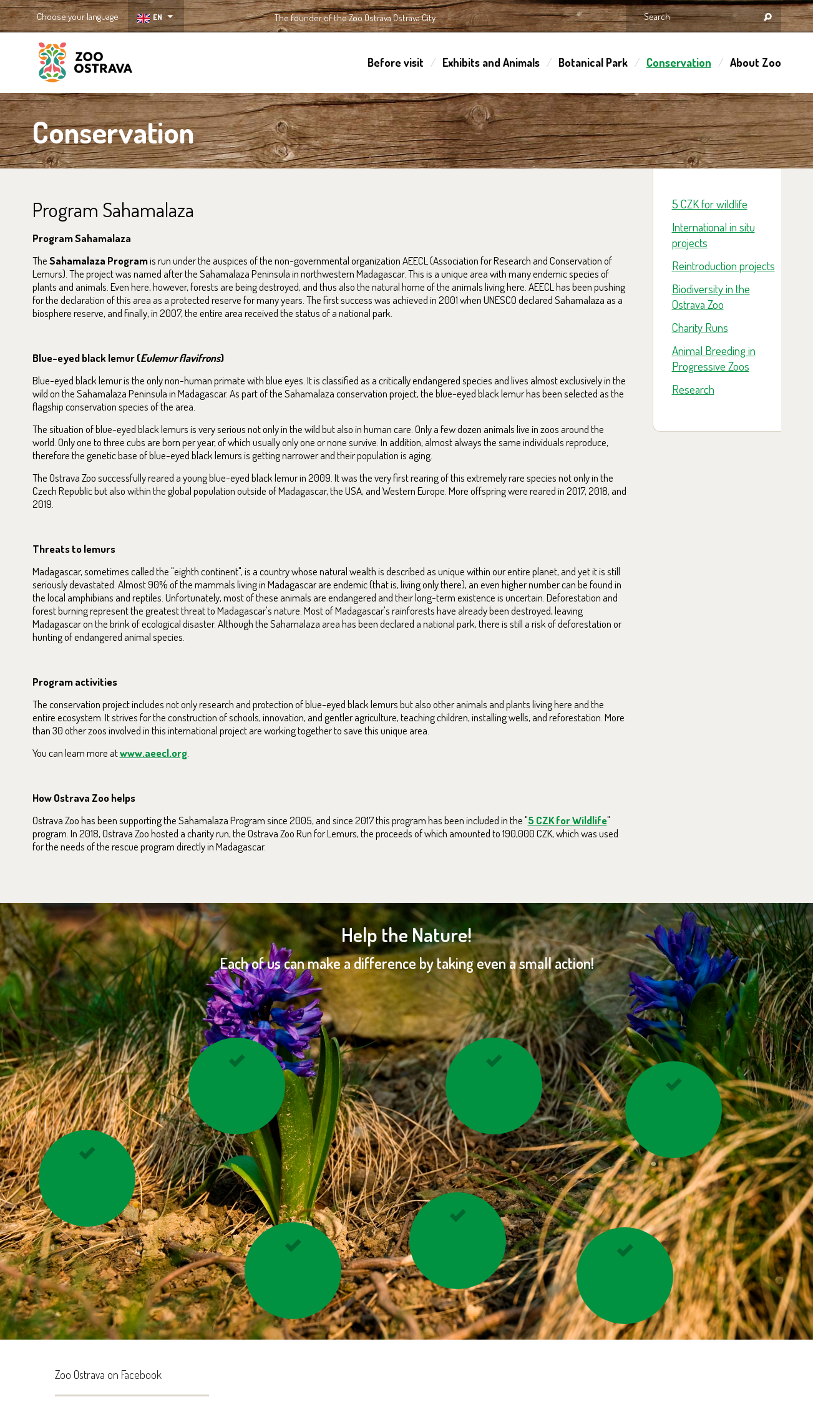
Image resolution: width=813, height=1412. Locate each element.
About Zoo (755, 62)
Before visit (396, 62)
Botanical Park (593, 62)
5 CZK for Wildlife (567, 820)
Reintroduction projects (723, 265)
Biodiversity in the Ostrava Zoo (711, 296)
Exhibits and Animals (491, 62)
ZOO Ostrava (85, 64)
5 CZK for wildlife (709, 204)
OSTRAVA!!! (489, 15)
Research (693, 389)
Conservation (678, 62)
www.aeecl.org (153, 752)
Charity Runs (700, 327)
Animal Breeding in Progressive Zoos (714, 358)
